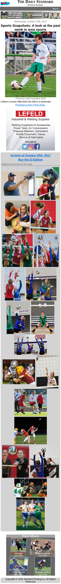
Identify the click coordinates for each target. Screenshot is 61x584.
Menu (56, 8)
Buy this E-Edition (30, 159)
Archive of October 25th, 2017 (30, 155)
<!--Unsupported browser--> (30, 555)
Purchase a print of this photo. (30, 105)
